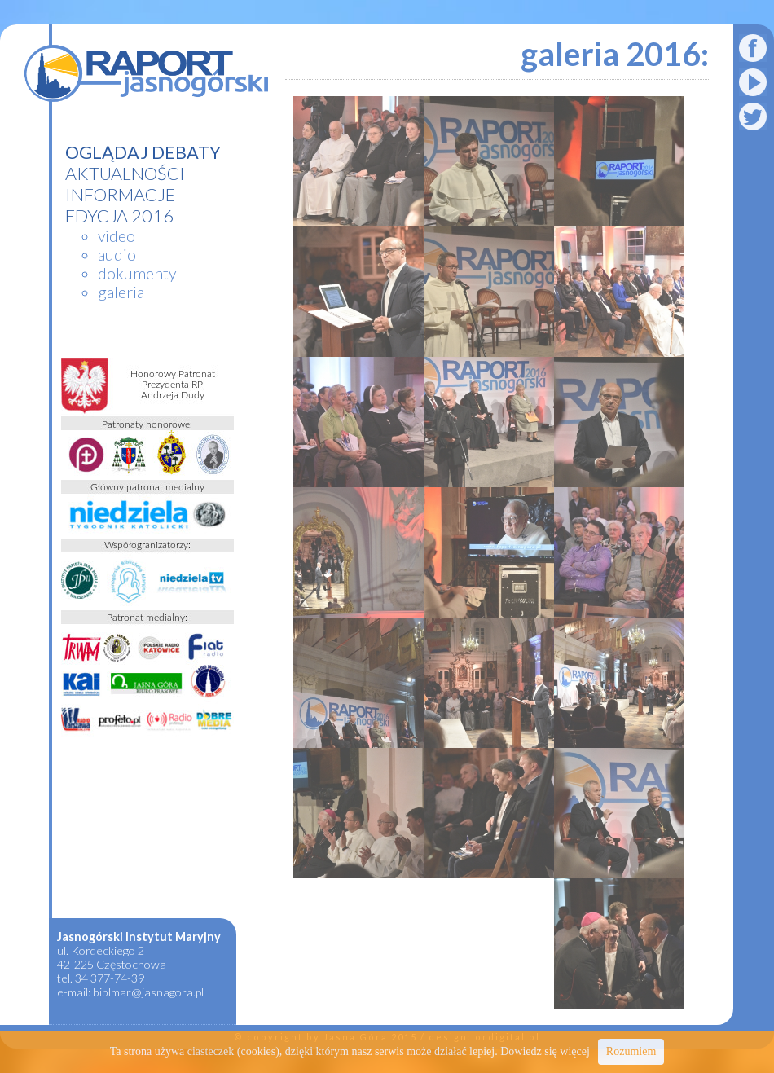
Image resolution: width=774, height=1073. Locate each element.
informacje (120, 194)
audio (117, 254)
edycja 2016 (119, 215)
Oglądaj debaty (143, 152)
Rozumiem (631, 1051)
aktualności (125, 173)
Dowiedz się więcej (545, 1051)
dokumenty (137, 273)
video (116, 235)
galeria (121, 292)
